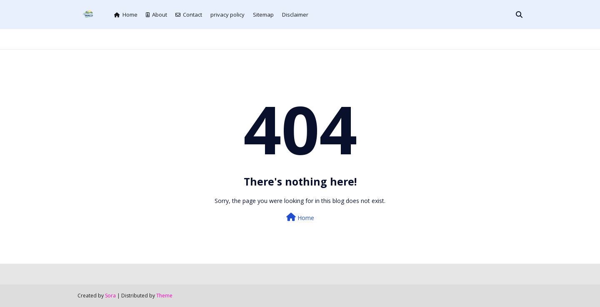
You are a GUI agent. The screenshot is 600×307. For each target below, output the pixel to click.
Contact (188, 14)
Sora (110, 295)
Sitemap (263, 14)
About (156, 14)
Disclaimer (295, 14)
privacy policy (227, 14)
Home (126, 14)
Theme (164, 295)
